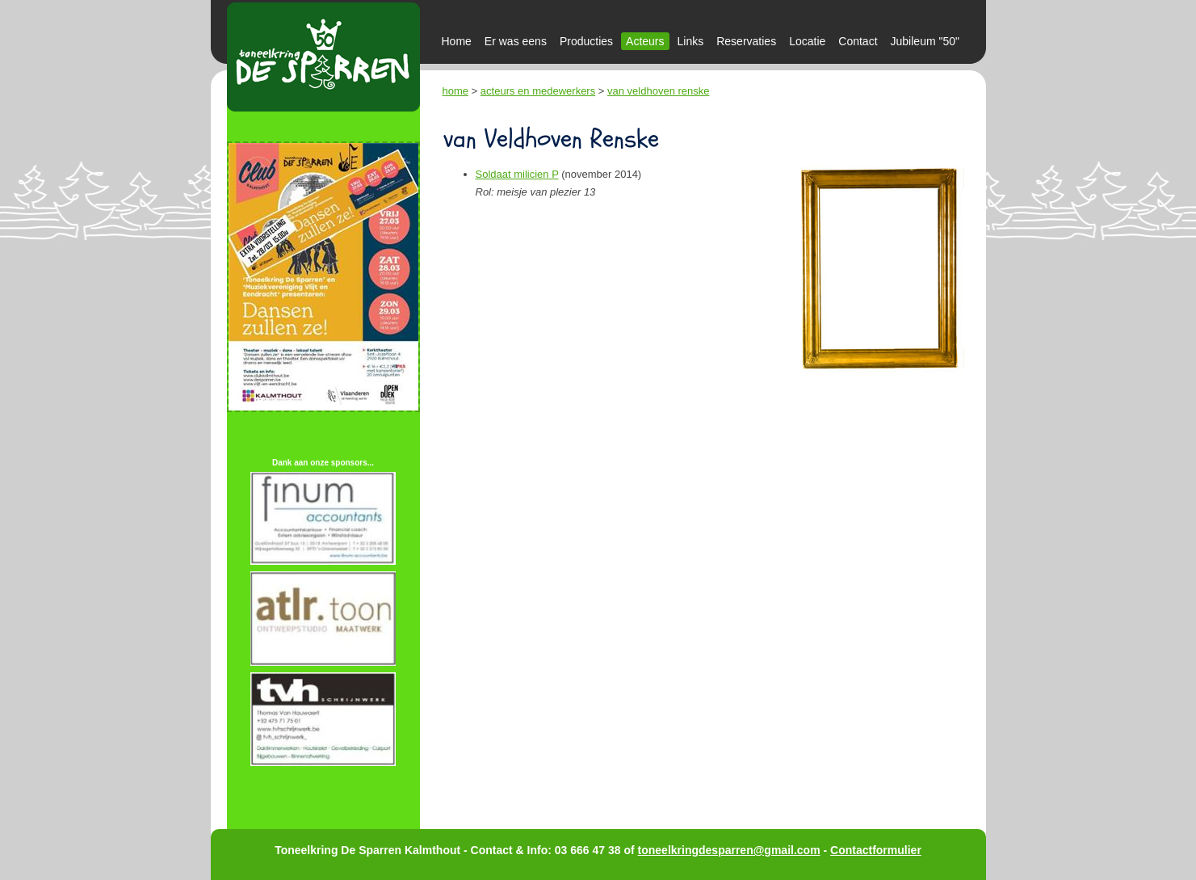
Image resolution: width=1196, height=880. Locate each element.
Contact (857, 41)
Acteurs (645, 41)
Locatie (807, 41)
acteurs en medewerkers (537, 91)
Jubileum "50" (925, 41)
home (456, 91)
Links (691, 41)
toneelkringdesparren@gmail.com (729, 850)
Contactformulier (875, 850)
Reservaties (746, 41)
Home (457, 41)
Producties (586, 41)
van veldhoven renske (658, 91)
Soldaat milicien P (517, 174)
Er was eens (516, 41)
